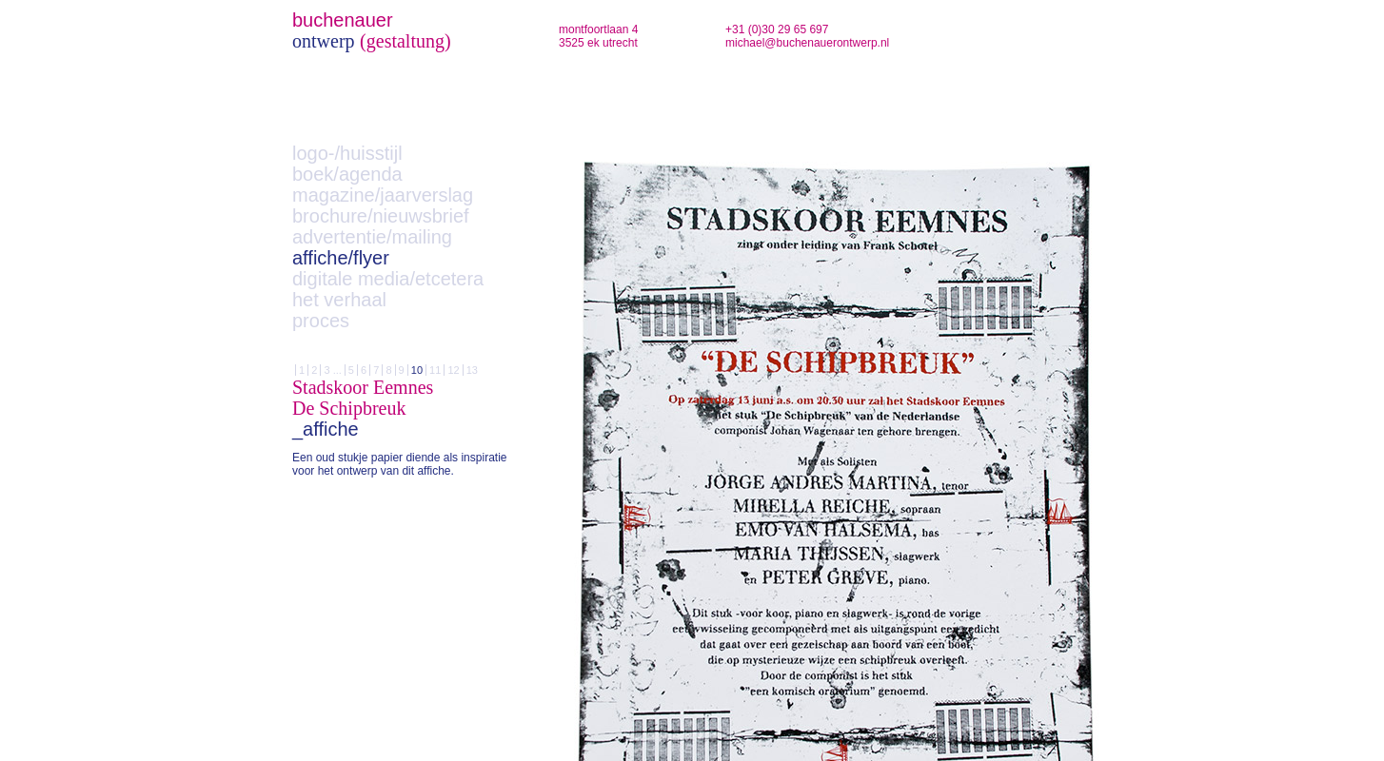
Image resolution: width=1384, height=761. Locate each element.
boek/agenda (347, 174)
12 (453, 370)
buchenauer (342, 20)
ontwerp (323, 40)
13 (472, 370)
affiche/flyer (340, 257)
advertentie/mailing (372, 236)
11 (435, 370)
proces (320, 320)
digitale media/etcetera (388, 278)
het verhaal (339, 299)
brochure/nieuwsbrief (380, 215)
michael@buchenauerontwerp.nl (807, 42)
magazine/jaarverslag (382, 195)
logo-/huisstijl (347, 153)
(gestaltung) (405, 40)
